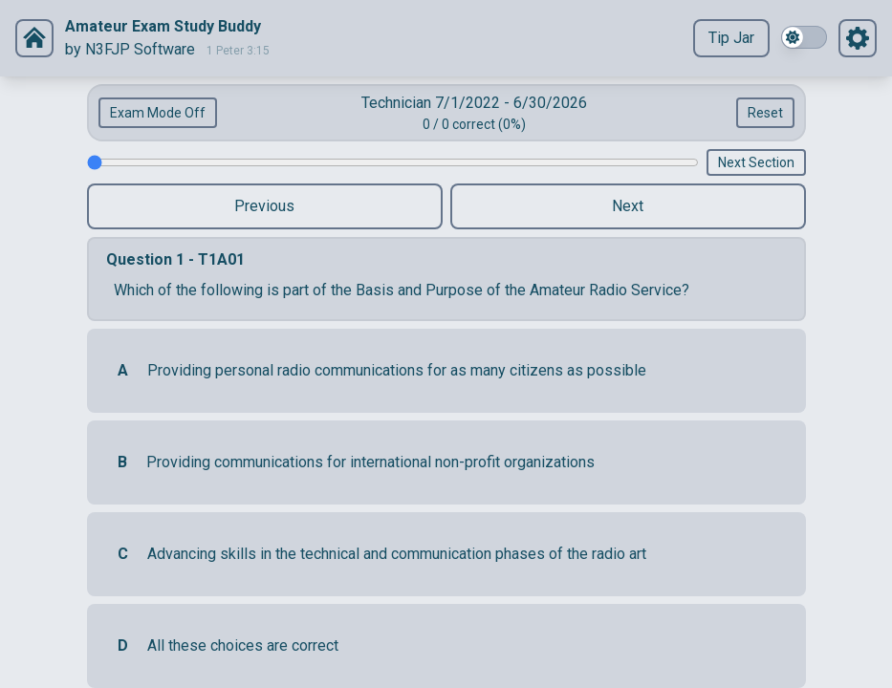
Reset (765, 112)
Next (627, 206)
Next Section (756, 162)
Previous (264, 206)
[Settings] (34, 38)
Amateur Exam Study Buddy (163, 26)
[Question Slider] (393, 162)
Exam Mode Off (158, 112)
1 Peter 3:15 (238, 50)
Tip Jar (731, 38)
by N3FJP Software (130, 49)
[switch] (804, 37)
